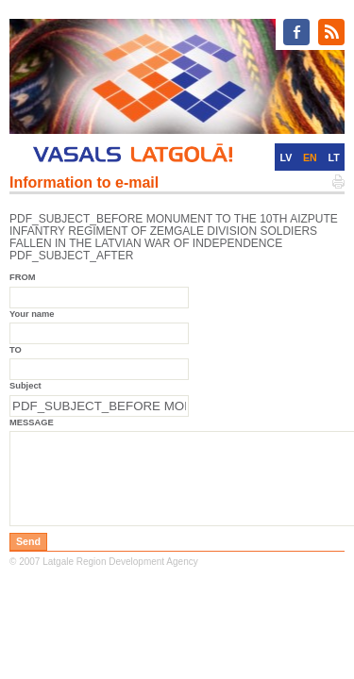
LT (334, 157)
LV (285, 157)
